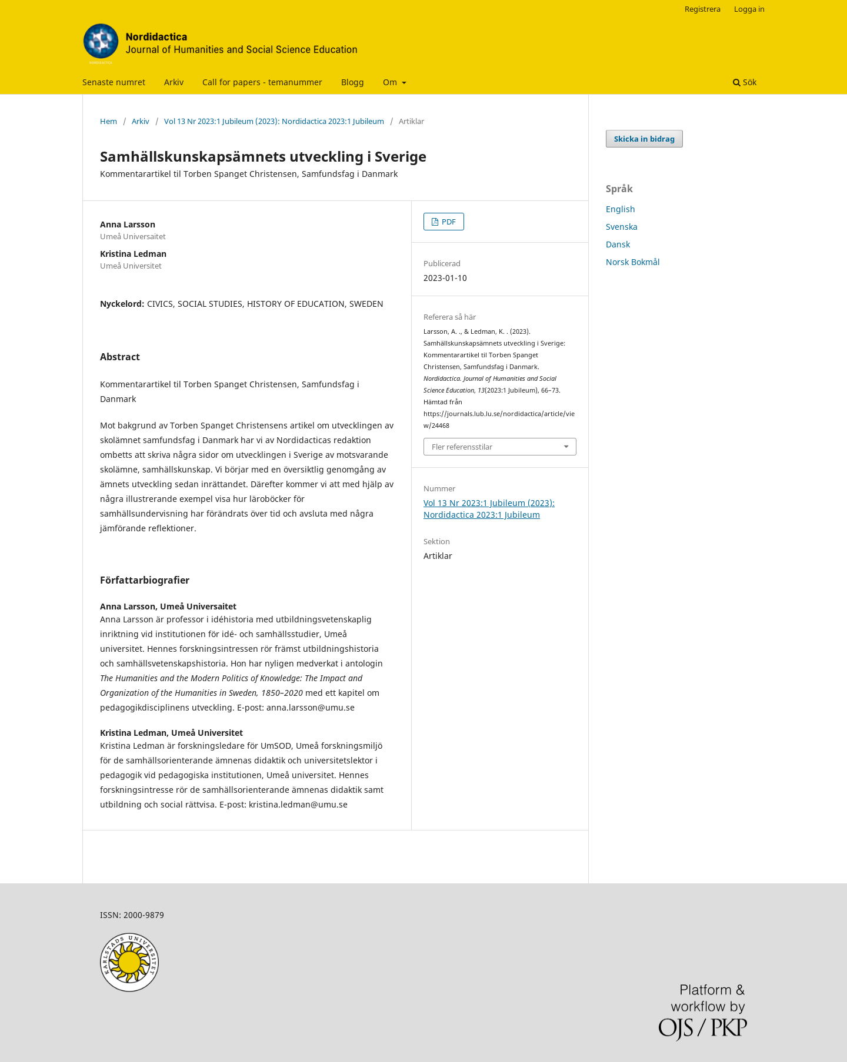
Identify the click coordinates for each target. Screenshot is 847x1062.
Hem (108, 121)
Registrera (703, 9)
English (620, 209)
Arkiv (174, 82)
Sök (744, 82)
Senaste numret (113, 82)
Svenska (622, 226)
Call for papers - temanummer (262, 82)
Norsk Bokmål (633, 261)
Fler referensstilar (462, 446)
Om (391, 82)
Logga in (749, 9)
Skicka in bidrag (644, 138)
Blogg (352, 82)
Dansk (618, 244)
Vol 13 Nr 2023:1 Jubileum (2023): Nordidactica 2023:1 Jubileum (274, 121)
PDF (448, 221)
